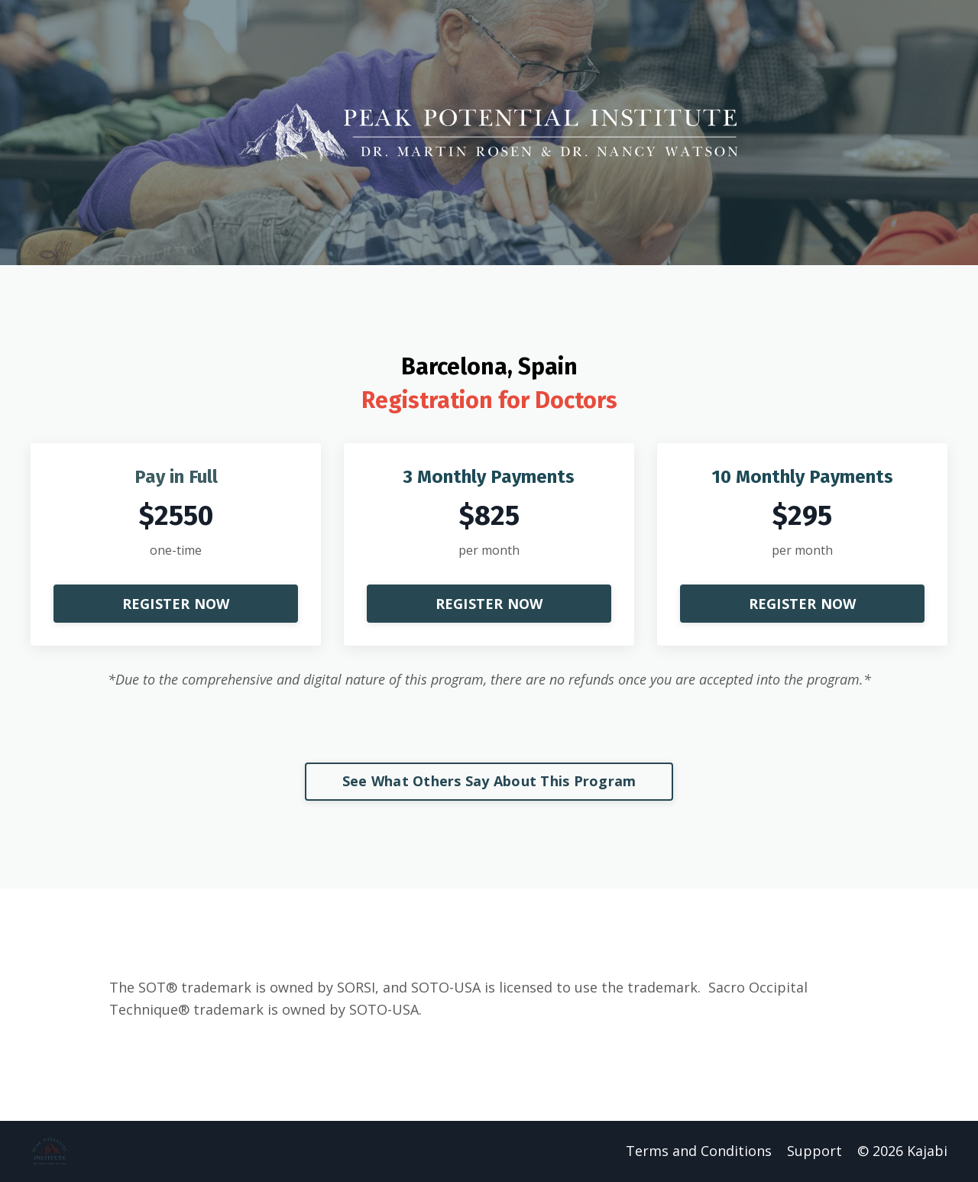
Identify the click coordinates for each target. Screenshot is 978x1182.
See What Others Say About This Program (489, 781)
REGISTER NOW (176, 603)
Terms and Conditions (699, 1151)
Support (814, 1151)
